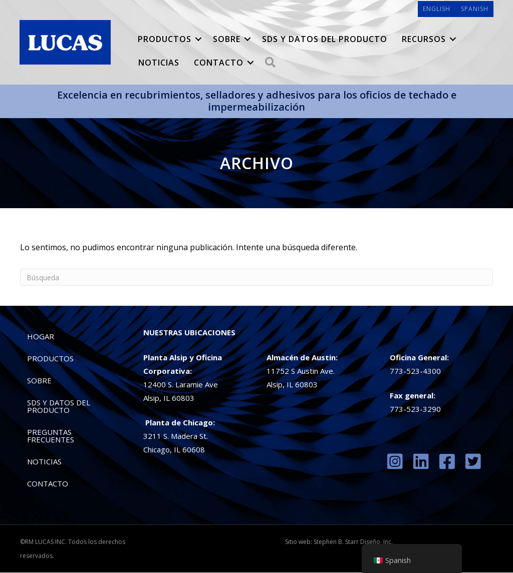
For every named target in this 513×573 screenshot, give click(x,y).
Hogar (40, 337)
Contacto (218, 63)
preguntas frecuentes (50, 436)
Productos (164, 39)
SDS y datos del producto (324, 39)
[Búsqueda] (256, 277)
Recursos (424, 39)
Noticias (158, 63)
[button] (198, 40)
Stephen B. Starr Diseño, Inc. (353, 542)
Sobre (226, 39)
